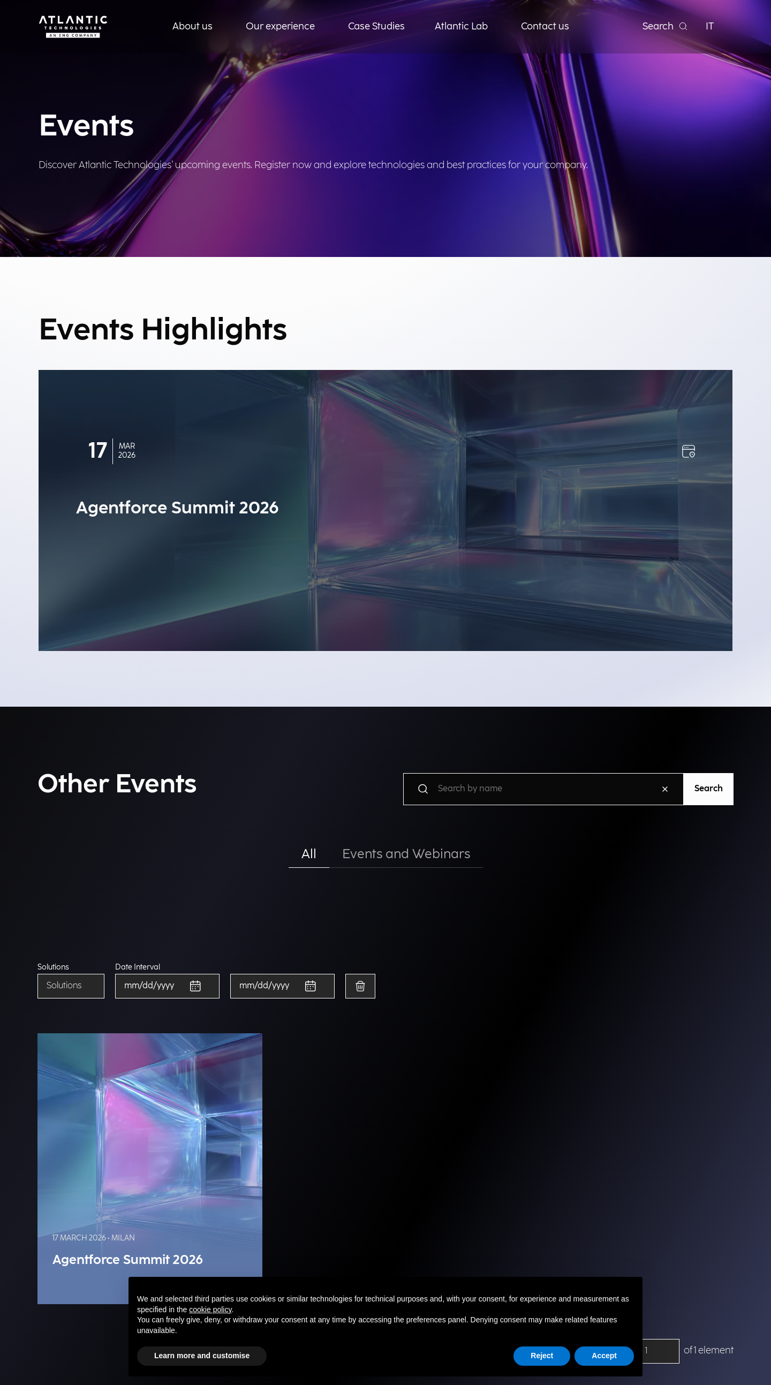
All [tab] (308, 854)
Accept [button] (604, 1355)
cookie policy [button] (210, 1309)
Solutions (53, 967)
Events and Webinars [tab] (406, 854)
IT (710, 26)
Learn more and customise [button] (202, 1355)
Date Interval (137, 967)
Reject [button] (542, 1355)
